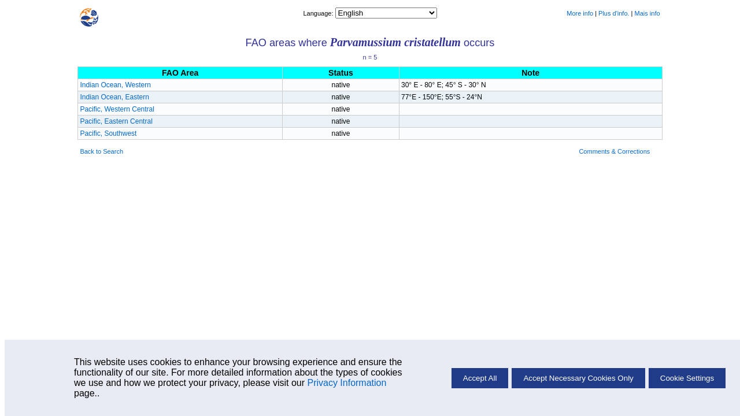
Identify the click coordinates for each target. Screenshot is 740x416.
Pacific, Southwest (108, 133)
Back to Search (101, 151)
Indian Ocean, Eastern (114, 97)
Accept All (480, 378)
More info (580, 13)
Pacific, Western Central (117, 109)
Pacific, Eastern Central (116, 121)
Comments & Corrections (614, 151)
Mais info (647, 13)
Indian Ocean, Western (115, 85)
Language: (319, 13)
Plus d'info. (613, 13)
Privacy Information (346, 383)
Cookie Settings (687, 378)
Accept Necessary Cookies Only (578, 378)
